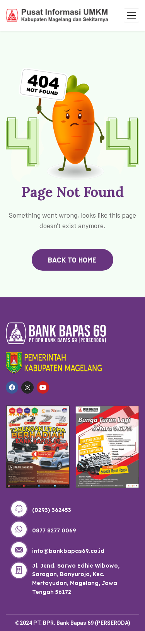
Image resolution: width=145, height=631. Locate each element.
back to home (72, 260)
